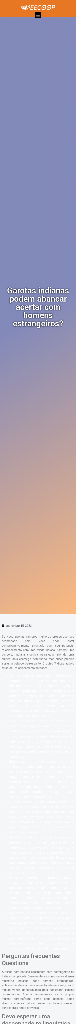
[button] (38, 15)
